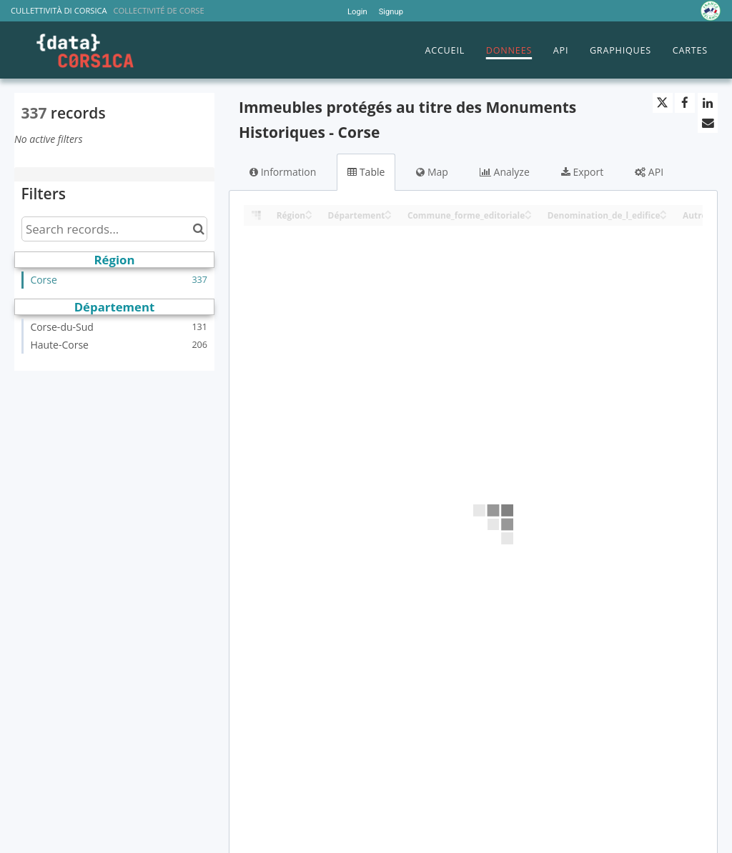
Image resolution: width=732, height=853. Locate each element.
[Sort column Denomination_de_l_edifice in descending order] (663, 216)
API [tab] (649, 172)
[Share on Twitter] (663, 103)
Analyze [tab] (505, 172)
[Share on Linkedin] (708, 103)
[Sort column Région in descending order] (308, 216)
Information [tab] (282, 172)
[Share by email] (708, 123)
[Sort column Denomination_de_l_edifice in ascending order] (663, 211)
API (560, 50)
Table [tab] (366, 172)
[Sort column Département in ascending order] (388, 211)
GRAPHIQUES (620, 50)
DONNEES (509, 50)
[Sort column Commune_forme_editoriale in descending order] (528, 216)
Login (357, 11)
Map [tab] (432, 172)
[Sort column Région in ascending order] (308, 211)
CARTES (690, 50)
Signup (391, 11)
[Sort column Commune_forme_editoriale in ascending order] (528, 211)
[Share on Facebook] (685, 103)
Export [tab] (582, 172)
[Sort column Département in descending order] (388, 216)
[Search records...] (114, 228)
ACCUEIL (445, 50)
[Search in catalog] (198, 228)
